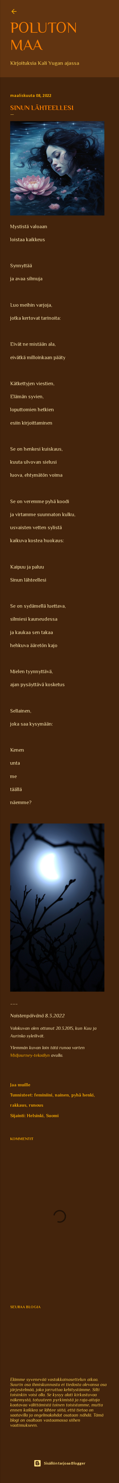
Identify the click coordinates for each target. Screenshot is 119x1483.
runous (36, 1105)
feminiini (43, 1094)
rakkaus (18, 1105)
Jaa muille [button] (20, 1084)
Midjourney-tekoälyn (30, 1055)
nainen (62, 1094)
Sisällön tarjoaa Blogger (59, 1463)
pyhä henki (82, 1094)
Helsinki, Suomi (43, 1115)
